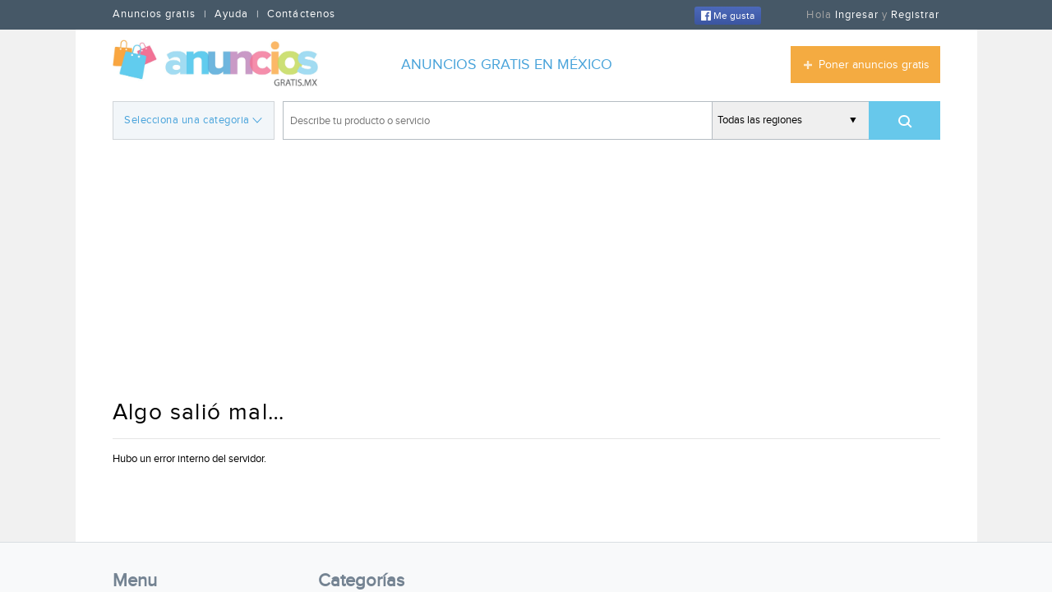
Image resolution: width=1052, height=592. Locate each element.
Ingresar (857, 14)
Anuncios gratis (154, 14)
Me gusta (727, 15)
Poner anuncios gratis (874, 65)
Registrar (915, 14)
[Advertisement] (526, 271)
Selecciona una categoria (192, 119)
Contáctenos (301, 14)
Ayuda (231, 14)
